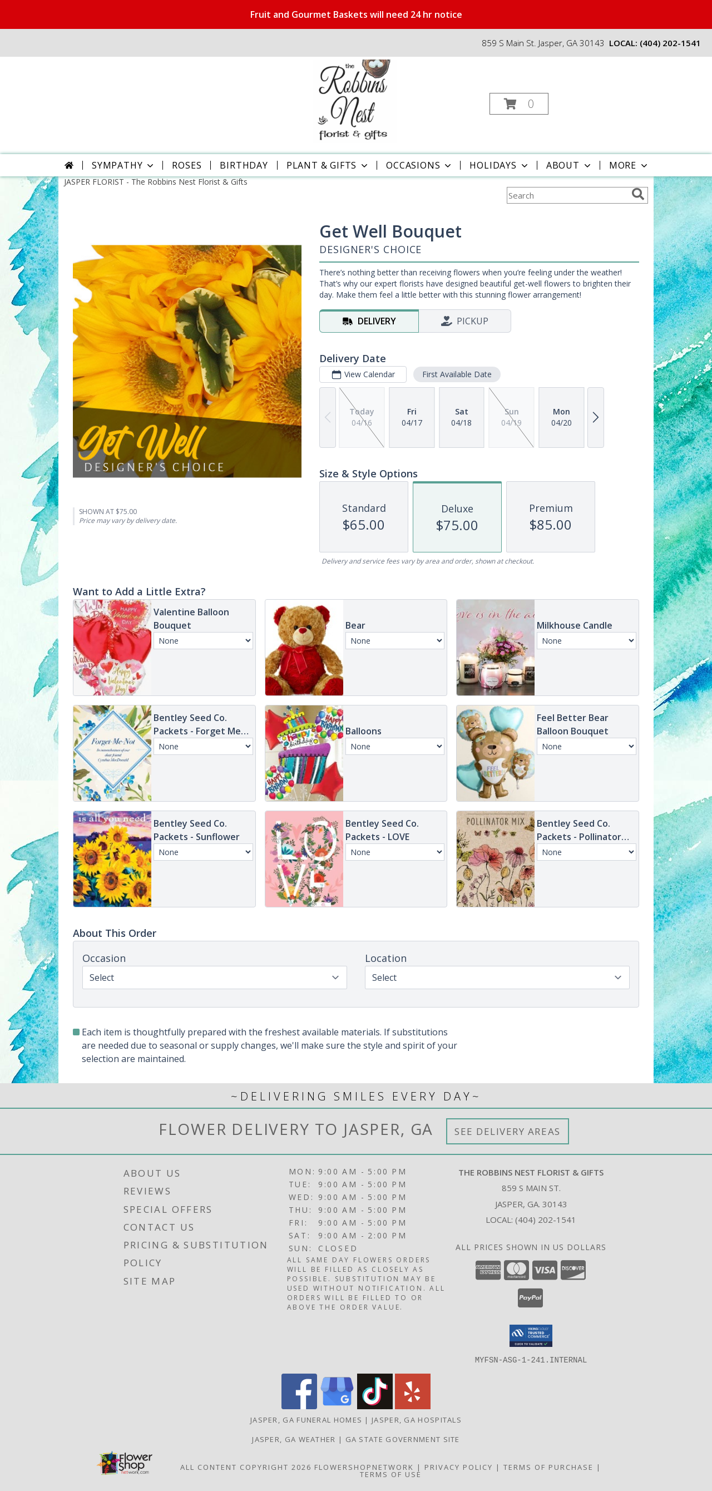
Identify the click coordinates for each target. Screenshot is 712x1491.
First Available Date (457, 374)
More (629, 165)
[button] (519, 104)
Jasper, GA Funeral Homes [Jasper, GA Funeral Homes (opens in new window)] (306, 1419)
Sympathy (124, 165)
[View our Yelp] (413, 1405)
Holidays (499, 165)
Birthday (244, 165)
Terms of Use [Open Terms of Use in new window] (391, 1474)
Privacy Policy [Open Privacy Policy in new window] (458, 1467)
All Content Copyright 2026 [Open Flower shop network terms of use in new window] (246, 1467)
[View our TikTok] (375, 1405)
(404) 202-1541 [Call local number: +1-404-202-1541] (670, 42)
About (569, 165)
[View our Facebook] (299, 1405)
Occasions (419, 165)
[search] (638, 194)
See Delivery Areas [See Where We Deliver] (507, 1131)
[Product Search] (566, 195)
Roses (186, 165)
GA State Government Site (402, 1439)
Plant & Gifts (328, 165)
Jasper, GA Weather (293, 1439)
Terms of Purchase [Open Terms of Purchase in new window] (548, 1467)
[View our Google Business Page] (337, 1405)
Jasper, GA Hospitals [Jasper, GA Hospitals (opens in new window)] (417, 1419)
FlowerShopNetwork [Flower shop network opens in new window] (364, 1467)
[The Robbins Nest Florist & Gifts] (354, 100)
